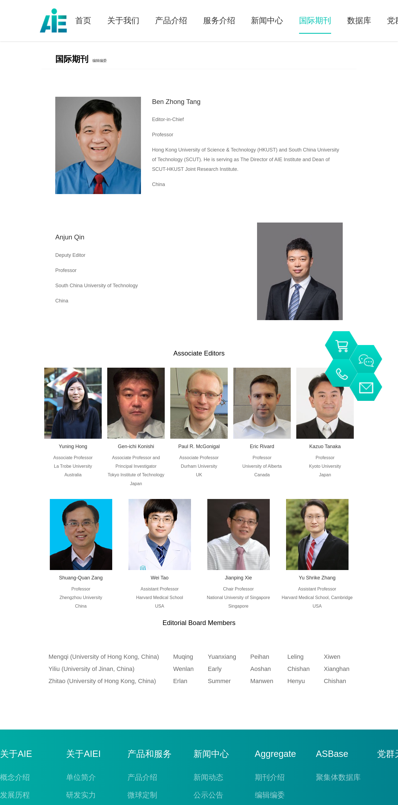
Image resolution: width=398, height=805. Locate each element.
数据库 (359, 20)
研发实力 (81, 795)
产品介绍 (171, 20)
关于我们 (123, 20)
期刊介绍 (270, 777)
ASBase (332, 753)
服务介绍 (219, 20)
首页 (83, 20)
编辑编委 (270, 795)
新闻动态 (208, 777)
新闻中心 (267, 20)
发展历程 (15, 795)
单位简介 (81, 777)
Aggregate (275, 753)
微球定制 (142, 795)
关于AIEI (83, 753)
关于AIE (16, 753)
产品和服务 (149, 753)
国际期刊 (315, 20)
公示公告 (208, 795)
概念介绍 (15, 777)
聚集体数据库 (338, 777)
